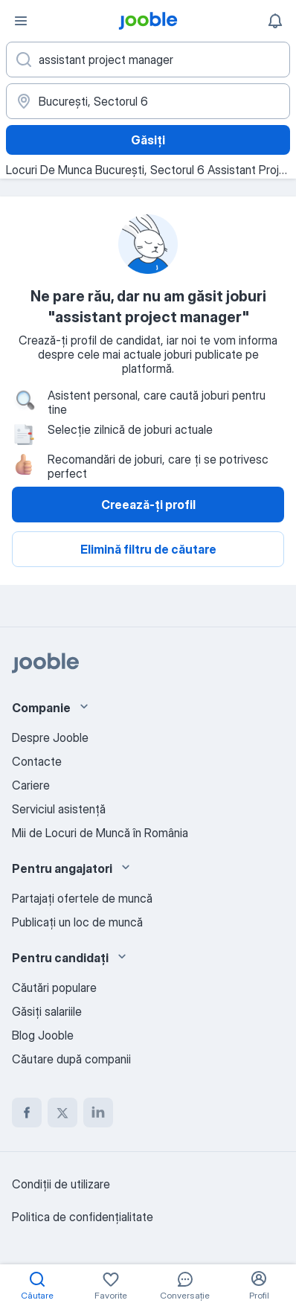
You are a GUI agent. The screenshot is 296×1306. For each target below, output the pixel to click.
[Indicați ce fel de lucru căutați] (148, 59)
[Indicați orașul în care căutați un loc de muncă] (148, 101)
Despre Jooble (50, 737)
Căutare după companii (71, 1058)
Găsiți (148, 139)
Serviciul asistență (59, 808)
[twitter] (62, 1112)
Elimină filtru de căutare (148, 549)
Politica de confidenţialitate (82, 1216)
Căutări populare (54, 987)
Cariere (31, 785)
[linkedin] (98, 1112)
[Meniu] (21, 21)
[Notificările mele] (275, 21)
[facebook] (27, 1112)
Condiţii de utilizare (61, 1184)
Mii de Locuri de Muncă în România (100, 832)
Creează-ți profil (148, 504)
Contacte (37, 761)
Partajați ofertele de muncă (82, 898)
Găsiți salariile (47, 1011)
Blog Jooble (43, 1035)
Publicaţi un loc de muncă (77, 922)
